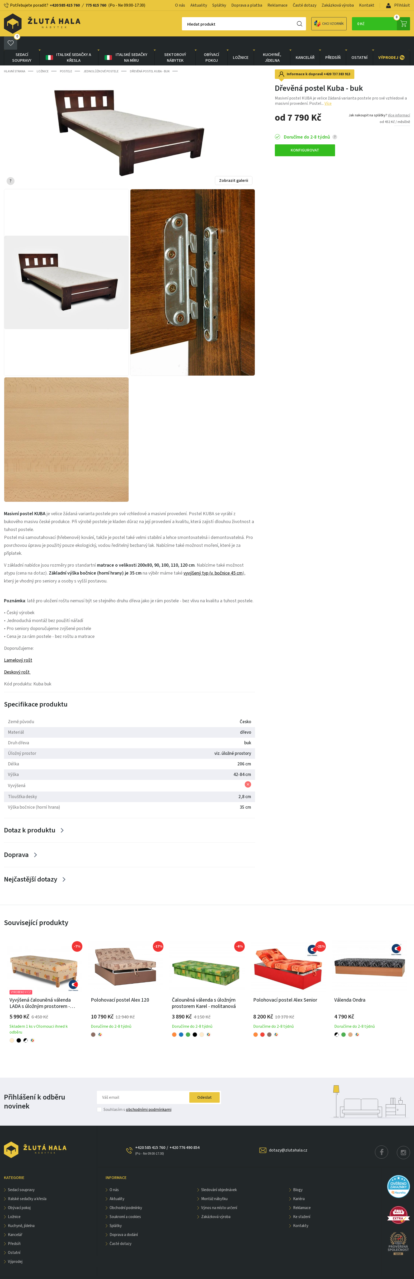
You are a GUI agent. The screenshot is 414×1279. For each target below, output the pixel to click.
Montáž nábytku (214, 1185)
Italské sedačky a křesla (68, 44)
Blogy (298, 1176)
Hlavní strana (14, 58)
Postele (66, 58)
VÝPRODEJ (391, 44)
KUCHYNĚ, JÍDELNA (272, 44)
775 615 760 (96, 5)
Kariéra (299, 1185)
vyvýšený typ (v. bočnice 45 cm (213, 560)
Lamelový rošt (18, 647)
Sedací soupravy (21, 44)
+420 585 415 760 (65, 5)
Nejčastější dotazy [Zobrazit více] (30, 866)
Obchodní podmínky (126, 1194)
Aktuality (198, 5)
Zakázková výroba (338, 5)
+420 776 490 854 (185, 1134)
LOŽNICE (240, 44)
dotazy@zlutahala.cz (288, 1137)
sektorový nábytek (175, 44)
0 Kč (383, 23)
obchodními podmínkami (148, 1096)
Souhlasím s (137, 1096)
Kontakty (300, 1212)
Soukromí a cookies (125, 1203)
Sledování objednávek (219, 1176)
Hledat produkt (183, 24)
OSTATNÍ (359, 44)
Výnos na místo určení (219, 1194)
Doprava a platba (246, 5)
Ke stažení (301, 1203)
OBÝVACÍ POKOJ (211, 44)
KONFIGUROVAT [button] (305, 137)
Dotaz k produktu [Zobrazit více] (29, 817)
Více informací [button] (399, 102)
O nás (180, 5)
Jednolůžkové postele (101, 58)
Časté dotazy (304, 5)
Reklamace (277, 5)
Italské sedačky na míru (125, 44)
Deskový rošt (17, 659)
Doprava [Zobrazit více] (16, 841)
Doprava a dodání (124, 1221)
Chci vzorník (310, 23)
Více (328, 90)
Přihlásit (398, 5)
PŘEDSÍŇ (333, 44)
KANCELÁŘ (305, 44)
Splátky (219, 5)
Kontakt (366, 5)
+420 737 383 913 (337, 61)
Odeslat (204, 1084)
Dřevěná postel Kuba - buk (150, 58)
